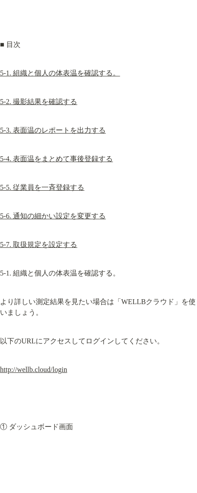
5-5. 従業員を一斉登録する (42, 187)
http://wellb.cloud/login (33, 369)
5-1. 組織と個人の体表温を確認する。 (60, 73)
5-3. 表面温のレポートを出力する (53, 130)
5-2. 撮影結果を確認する (38, 101)
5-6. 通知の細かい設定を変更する (53, 216)
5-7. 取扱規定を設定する (38, 244)
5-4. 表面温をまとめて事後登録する (56, 159)
